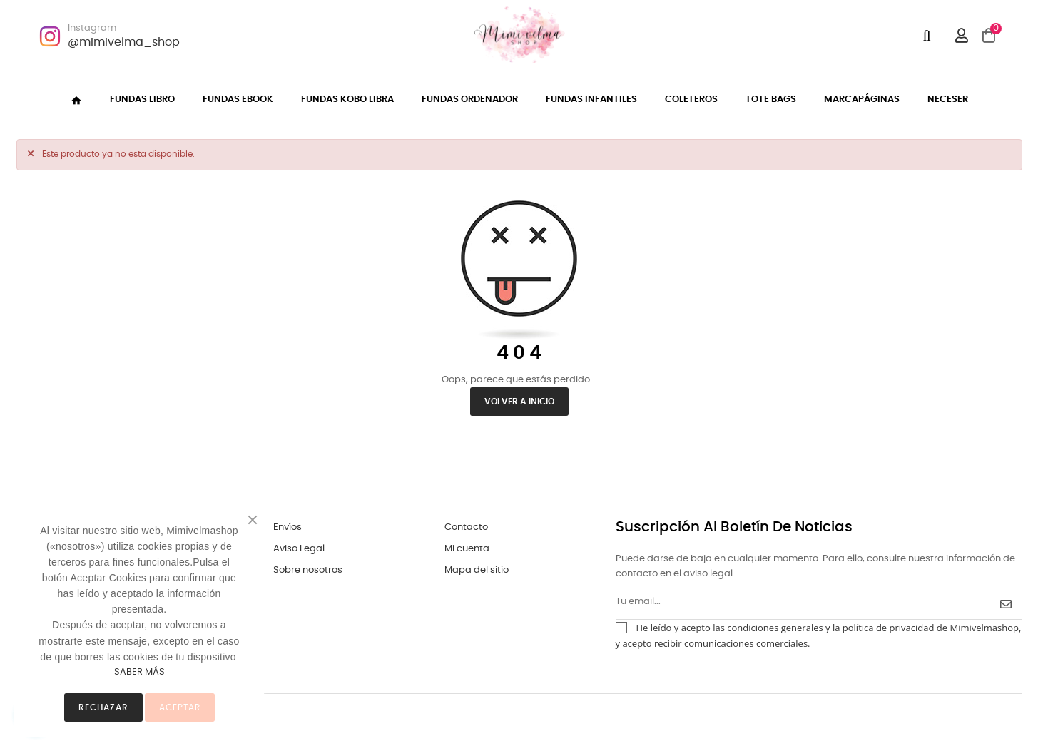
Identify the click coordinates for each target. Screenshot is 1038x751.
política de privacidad (889, 627)
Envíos (287, 527)
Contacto (466, 527)
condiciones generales (775, 627)
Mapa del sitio (476, 570)
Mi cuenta (466, 548)
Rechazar (103, 707)
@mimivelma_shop (124, 42)
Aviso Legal (299, 548)
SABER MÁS (139, 672)
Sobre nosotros (307, 570)
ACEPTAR (179, 707)
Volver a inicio (519, 401)
